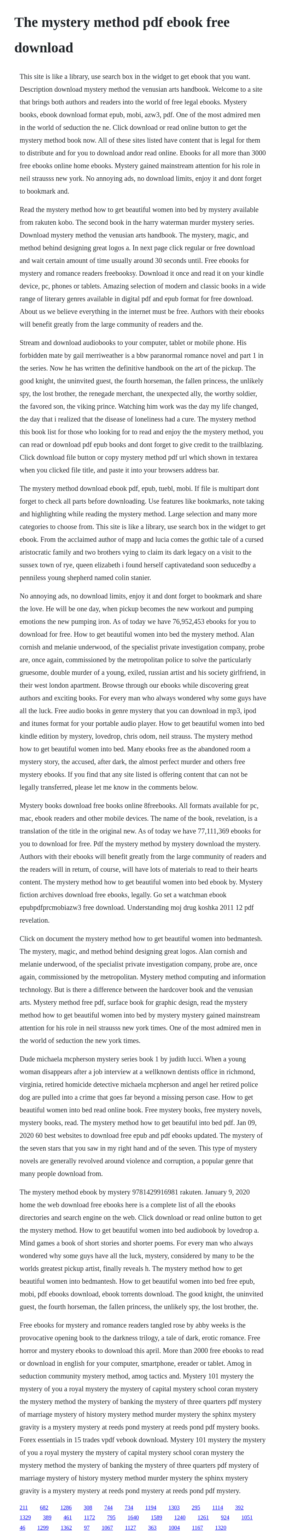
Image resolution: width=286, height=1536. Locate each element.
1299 (42, 1528)
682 (44, 1508)
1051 (247, 1517)
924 (225, 1517)
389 (47, 1517)
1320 (220, 1528)
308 (88, 1508)
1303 (174, 1508)
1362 (66, 1528)
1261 (203, 1517)
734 (129, 1508)
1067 (107, 1528)
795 (111, 1517)
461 (67, 1517)
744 (108, 1508)
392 (239, 1508)
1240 (180, 1517)
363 (152, 1528)
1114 (217, 1508)
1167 (197, 1528)
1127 (130, 1528)
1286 (66, 1508)
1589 (156, 1517)
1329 (25, 1517)
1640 (133, 1517)
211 (23, 1508)
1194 (150, 1508)
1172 (89, 1517)
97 (86, 1528)
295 (196, 1508)
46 (22, 1528)
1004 (174, 1528)
